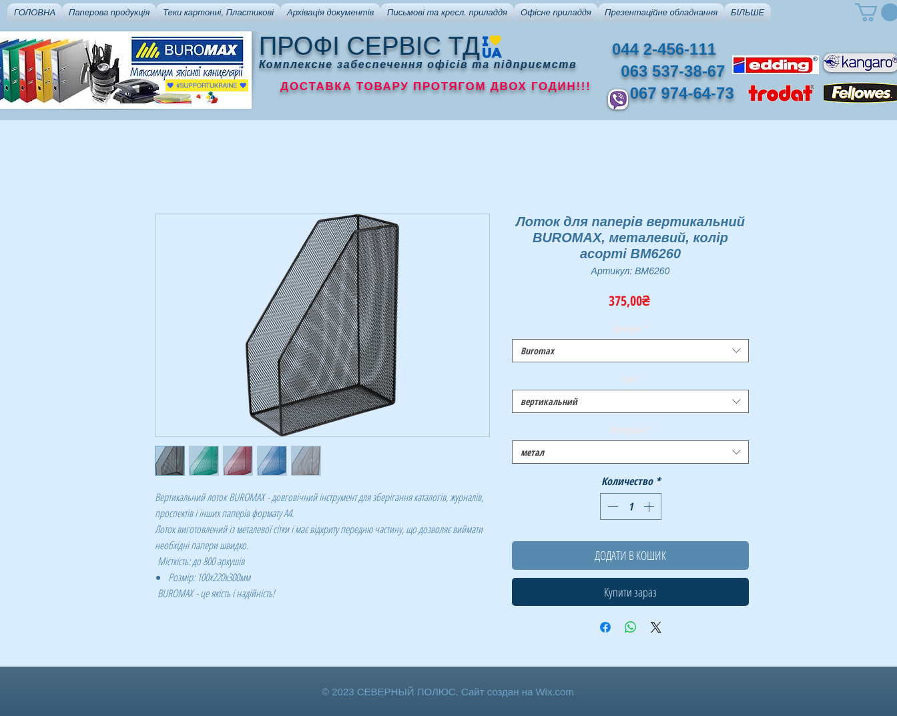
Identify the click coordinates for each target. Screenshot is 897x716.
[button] (109, 12)
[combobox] (630, 350)
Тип (630, 378)
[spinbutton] (631, 506)
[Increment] (650, 506)
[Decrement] (611, 506)
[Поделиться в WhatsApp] (631, 627)
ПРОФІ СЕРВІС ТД (369, 46)
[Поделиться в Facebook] (605, 627)
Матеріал (630, 429)
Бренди (630, 328)
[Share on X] (656, 627)
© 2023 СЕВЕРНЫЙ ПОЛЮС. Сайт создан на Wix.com (448, 691)
